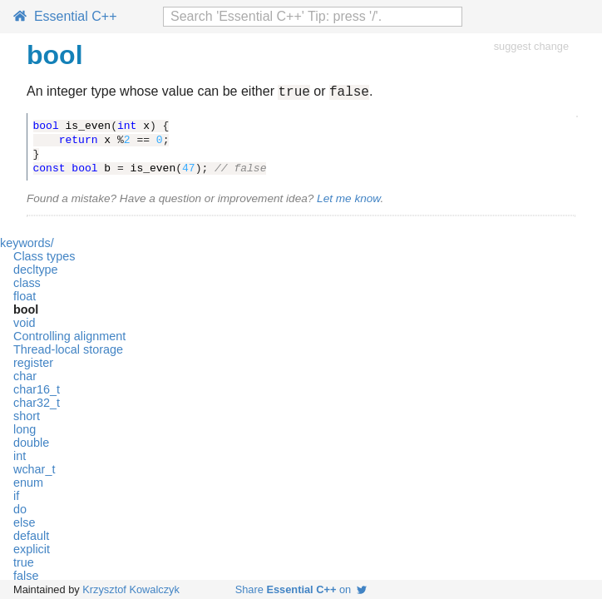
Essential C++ (65, 16)
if (16, 498)
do (20, 511)
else (24, 525)
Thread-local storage (68, 352)
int (19, 458)
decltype (35, 272)
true (23, 565)
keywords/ (27, 245)
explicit (31, 551)
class (27, 285)
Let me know (348, 201)
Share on (301, 589)
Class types (44, 258)
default (31, 538)
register (33, 365)
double (31, 445)
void (24, 325)
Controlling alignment (69, 338)
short (26, 418)
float (24, 298)
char (25, 378)
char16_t (36, 392)
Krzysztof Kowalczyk (131, 589)
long (24, 431)
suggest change (531, 46)
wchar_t (34, 471)
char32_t (36, 405)
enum (28, 485)
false (25, 578)
